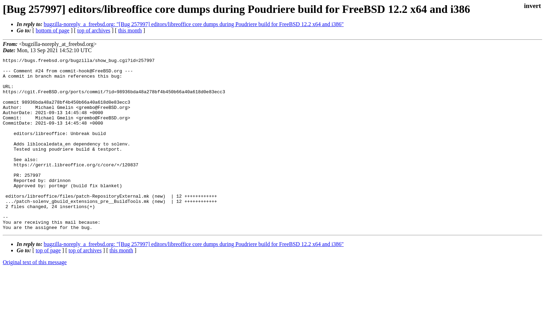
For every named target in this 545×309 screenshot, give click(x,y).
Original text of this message (35, 297)
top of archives (93, 30)
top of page (48, 285)
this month (130, 30)
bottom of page (53, 30)
